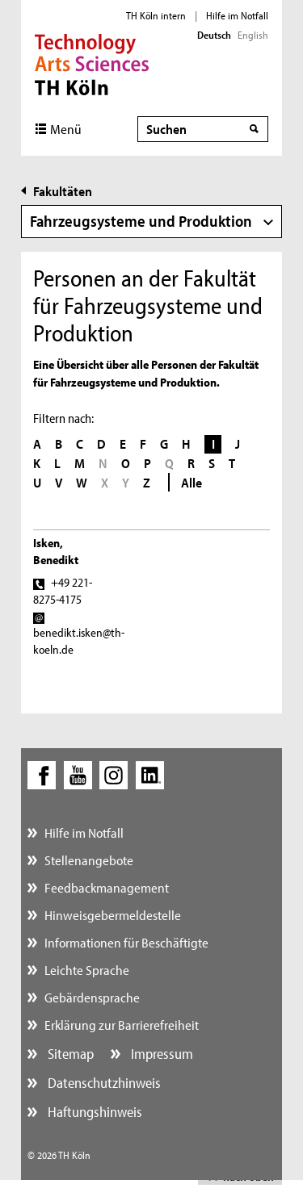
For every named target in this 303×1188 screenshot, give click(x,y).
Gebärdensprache (92, 997)
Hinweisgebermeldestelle (112, 914)
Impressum (160, 1053)
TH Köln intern (156, 15)
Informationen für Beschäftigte (126, 942)
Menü (66, 128)
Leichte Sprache (86, 969)
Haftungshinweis (93, 1111)
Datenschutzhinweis (102, 1082)
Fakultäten (62, 190)
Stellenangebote (88, 859)
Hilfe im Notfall (237, 15)
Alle (191, 482)
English (253, 34)
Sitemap (69, 1053)
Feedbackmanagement (106, 887)
